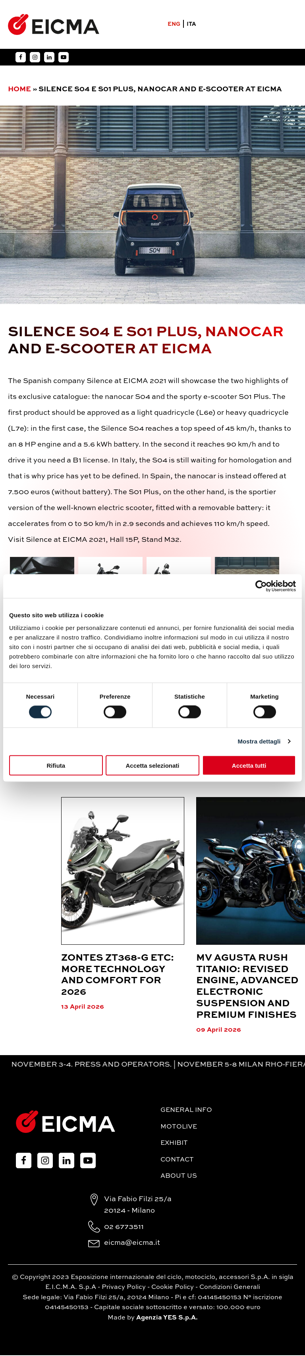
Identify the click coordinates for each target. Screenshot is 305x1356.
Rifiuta (55, 765)
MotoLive (178, 1128)
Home (19, 90)
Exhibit (174, 1144)
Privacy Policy (124, 1288)
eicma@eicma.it (132, 1243)
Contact (177, 1161)
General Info (186, 1111)
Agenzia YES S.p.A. (167, 1319)
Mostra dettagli (258, 741)
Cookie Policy (172, 1288)
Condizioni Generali (229, 1288)
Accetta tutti (249, 765)
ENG (173, 25)
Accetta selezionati (152, 765)
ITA (191, 25)
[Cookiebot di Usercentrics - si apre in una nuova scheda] (261, 586)
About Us (178, 1177)
